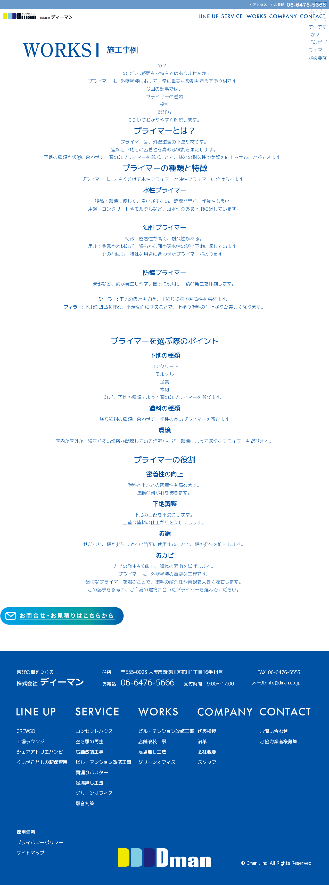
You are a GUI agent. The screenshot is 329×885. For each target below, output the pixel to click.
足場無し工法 (89, 783)
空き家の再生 (89, 741)
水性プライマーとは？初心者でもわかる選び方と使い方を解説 (164, 216)
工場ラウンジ (30, 741)
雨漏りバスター (92, 772)
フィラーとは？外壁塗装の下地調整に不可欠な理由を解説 (164, 322)
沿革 (202, 741)
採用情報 (26, 832)
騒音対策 (85, 803)
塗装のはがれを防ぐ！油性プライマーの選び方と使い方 (164, 262)
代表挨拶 (207, 731)
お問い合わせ (274, 731)
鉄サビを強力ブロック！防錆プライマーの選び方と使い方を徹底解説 (164, 291)
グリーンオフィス (94, 793)
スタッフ (207, 762)
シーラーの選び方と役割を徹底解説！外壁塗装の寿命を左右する (164, 315)
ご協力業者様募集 (278, 741)
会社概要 (207, 752)
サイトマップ (30, 853)
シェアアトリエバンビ (40, 752)
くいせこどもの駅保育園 (42, 762)
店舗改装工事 (89, 752)
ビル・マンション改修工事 (103, 762)
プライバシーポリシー (40, 842)
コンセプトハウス (94, 731)
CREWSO (26, 731)
